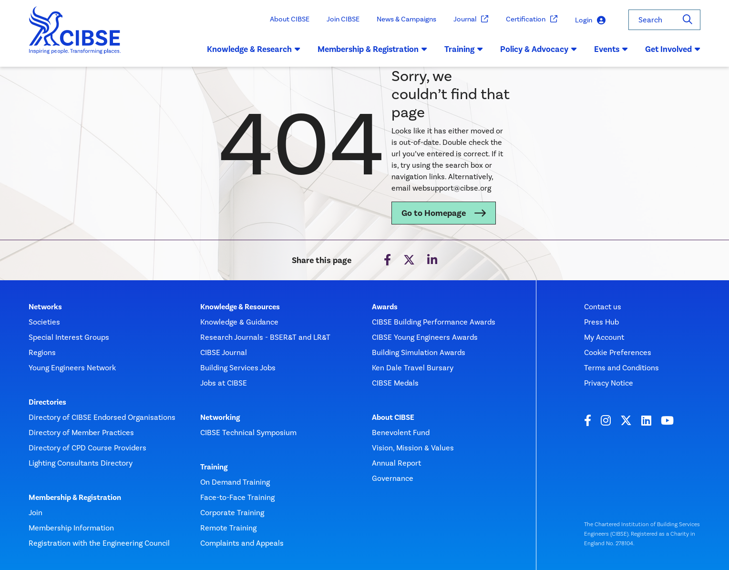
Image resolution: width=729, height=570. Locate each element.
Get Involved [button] (672, 49)
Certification (532, 19)
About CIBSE (289, 19)
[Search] (687, 20)
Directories (47, 402)
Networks (45, 307)
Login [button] (590, 20)
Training (213, 467)
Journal (471, 19)
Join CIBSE (343, 19)
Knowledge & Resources (240, 307)
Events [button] (611, 49)
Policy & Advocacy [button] (538, 49)
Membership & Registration (75, 497)
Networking (220, 417)
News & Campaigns (406, 19)
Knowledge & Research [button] (253, 49)
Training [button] (463, 49)
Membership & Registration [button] (372, 49)
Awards (385, 307)
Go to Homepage (433, 213)
